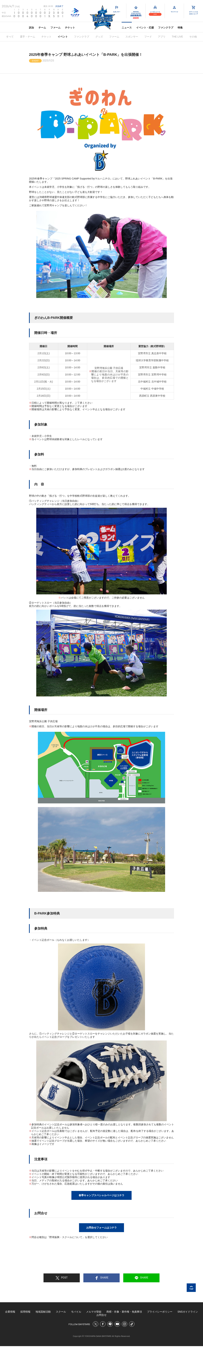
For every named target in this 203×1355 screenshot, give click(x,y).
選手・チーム (27, 36)
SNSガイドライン (187, 1311)
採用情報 (25, 1311)
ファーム (55, 27)
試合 (31, 27)
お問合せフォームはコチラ (101, 1227)
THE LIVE (177, 36)
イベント (63, 36)
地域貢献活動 (43, 1311)
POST (62, 1278)
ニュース (127, 27)
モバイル (76, 1311)
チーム (42, 27)
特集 (180, 27)
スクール (61, 1311)
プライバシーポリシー (159, 1311)
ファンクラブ (165, 27)
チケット (70, 27)
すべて (10, 36)
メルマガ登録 (93, 1311)
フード (148, 36)
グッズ (99, 36)
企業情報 (10, 1311)
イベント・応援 (145, 27)
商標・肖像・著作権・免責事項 (124, 1311)
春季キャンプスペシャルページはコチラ (101, 1195)
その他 (193, 36)
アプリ (161, 36)
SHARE (101, 1278)
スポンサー (131, 36)
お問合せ (101, 1314)
